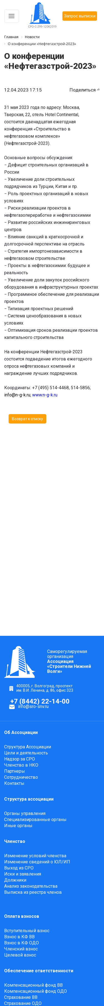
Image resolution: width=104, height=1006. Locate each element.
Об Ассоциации (21, 732)
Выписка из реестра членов (33, 892)
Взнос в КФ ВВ (19, 936)
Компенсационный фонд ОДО (35, 991)
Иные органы (18, 825)
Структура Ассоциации (27, 746)
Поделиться (85, 90)
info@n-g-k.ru (17, 395)
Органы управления (24, 813)
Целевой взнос (20, 955)
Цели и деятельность (26, 753)
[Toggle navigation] (11, 16)
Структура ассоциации (29, 799)
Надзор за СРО (19, 759)
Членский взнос (21, 949)
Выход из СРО (19, 868)
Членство (14, 841)
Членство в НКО (21, 765)
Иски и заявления (22, 874)
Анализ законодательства (30, 886)
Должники (15, 880)
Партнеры (14, 771)
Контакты (14, 783)
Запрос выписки (79, 16)
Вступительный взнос (26, 930)
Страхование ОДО (23, 1003)
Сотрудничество (21, 777)
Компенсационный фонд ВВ (33, 985)
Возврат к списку (27, 419)
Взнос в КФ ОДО (21, 942)
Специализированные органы (35, 819)
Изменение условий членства (35, 855)
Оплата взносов (21, 916)
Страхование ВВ (20, 997)
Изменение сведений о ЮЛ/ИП (37, 861)
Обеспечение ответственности (38, 970)
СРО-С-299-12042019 (42, 26)
